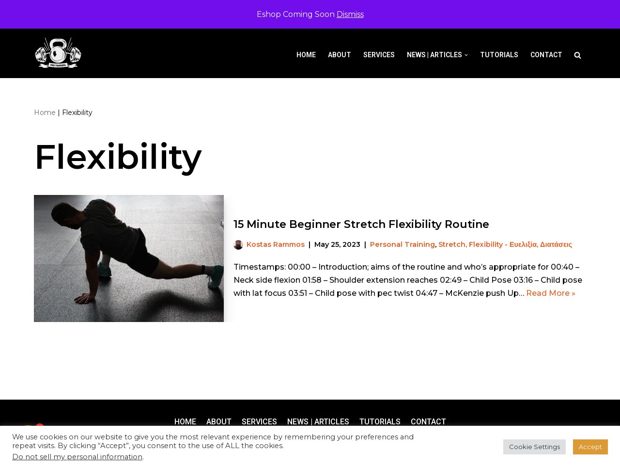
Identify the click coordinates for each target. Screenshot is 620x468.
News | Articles (318, 421)
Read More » (550, 293)
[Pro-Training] (60, 53)
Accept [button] (590, 447)
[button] (466, 55)
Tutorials (499, 55)
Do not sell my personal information (77, 456)
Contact (546, 55)
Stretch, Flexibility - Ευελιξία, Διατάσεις (505, 244)
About (339, 55)
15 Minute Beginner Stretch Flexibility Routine (361, 224)
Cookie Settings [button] (534, 447)
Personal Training (402, 244)
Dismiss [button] (350, 14)
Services (379, 55)
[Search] (577, 55)
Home (306, 55)
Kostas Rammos (276, 244)
